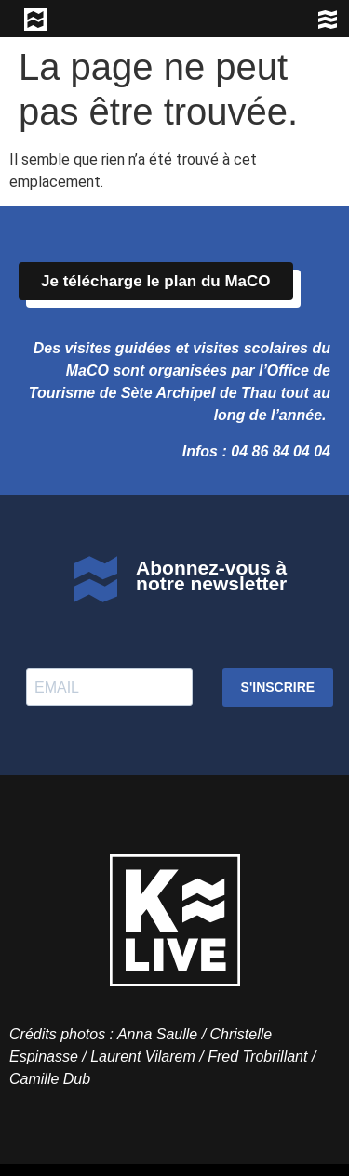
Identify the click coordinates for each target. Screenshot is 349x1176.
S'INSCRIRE (278, 687)
